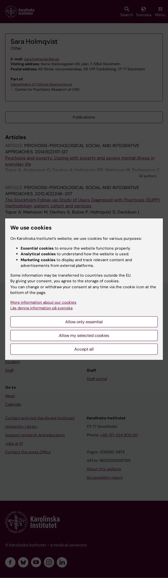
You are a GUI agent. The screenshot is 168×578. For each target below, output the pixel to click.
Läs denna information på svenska (41, 308)
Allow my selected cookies (84, 335)
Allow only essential (84, 322)
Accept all (84, 349)
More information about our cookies (43, 302)
